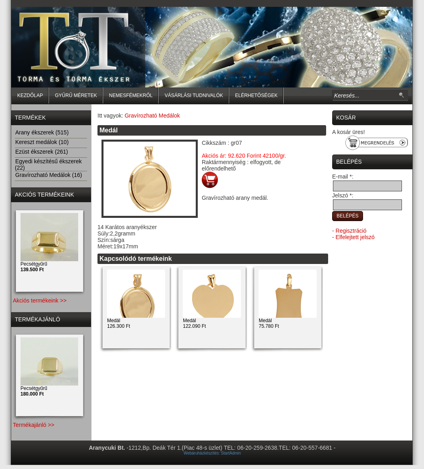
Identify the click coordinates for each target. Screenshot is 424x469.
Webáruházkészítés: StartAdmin (212, 453)
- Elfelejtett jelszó (353, 237)
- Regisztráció (349, 230)
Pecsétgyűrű (33, 266)
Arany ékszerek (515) (42, 132)
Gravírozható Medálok (152, 115)
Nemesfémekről (131, 95)
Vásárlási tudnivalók (193, 95)
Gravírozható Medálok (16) (48, 175)
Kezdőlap (30, 95)
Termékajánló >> (34, 425)
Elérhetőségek (256, 95)
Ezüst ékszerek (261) (41, 151)
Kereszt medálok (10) (42, 142)
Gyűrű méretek (76, 95)
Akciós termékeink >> (40, 300)
